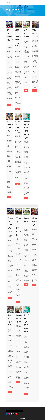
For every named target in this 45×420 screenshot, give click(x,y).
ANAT (9, 2)
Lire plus (9, 105)
